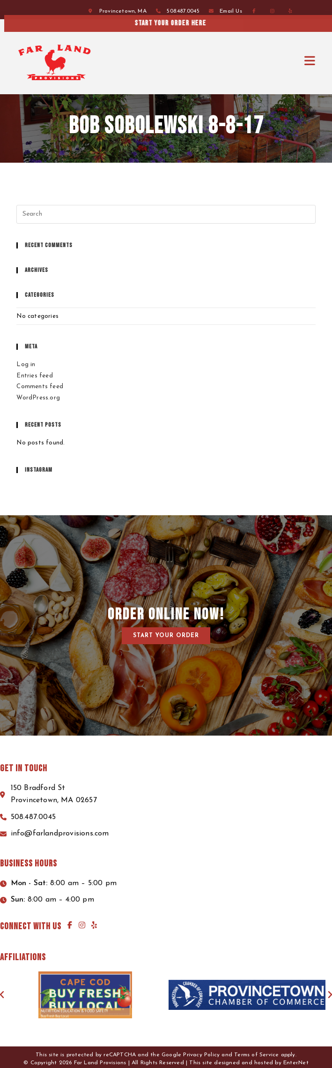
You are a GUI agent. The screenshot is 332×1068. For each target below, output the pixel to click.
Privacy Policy (201, 1055)
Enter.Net (296, 1063)
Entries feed (34, 376)
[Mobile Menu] (310, 61)
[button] (166, 635)
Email (231, 11)
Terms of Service (256, 1055)
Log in (25, 364)
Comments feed (39, 387)
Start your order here (243, 23)
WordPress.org (38, 398)
